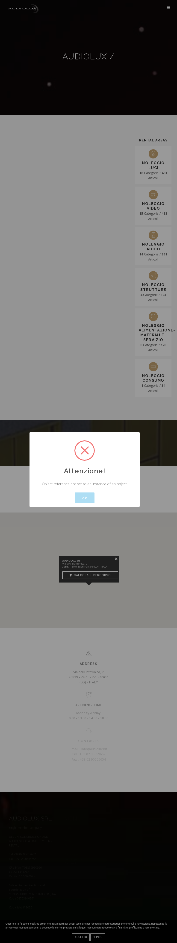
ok (84, 498)
